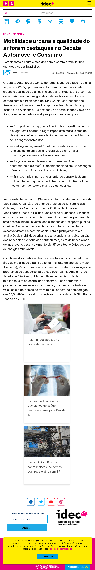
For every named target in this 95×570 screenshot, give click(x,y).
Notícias (18, 34)
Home (6, 34)
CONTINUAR (47, 556)
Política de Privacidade (60, 548)
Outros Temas (20, 72)
